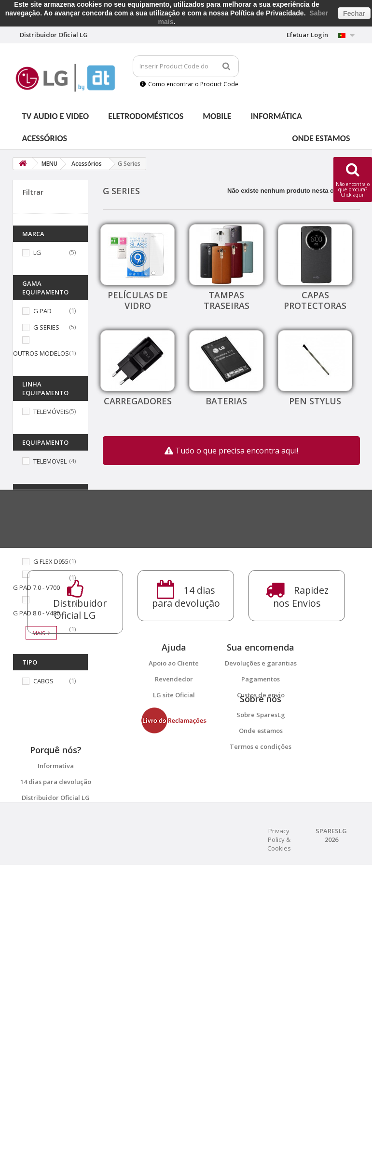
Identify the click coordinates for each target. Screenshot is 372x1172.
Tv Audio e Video (55, 116)
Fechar (354, 13)
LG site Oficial (174, 936)
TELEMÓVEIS (51, 411)
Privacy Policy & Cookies (279, 1146)
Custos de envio (261, 936)
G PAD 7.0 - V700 (36, 587)
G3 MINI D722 (32, 545)
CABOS (43, 681)
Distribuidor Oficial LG (56, 1083)
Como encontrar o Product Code (189, 84)
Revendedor (174, 920)
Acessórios (45, 138)
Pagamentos (260, 920)
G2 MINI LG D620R (58, 519)
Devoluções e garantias (261, 904)
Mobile (217, 116)
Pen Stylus (315, 401)
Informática (276, 116)
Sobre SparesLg (260, 977)
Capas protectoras (315, 300)
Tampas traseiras (226, 300)
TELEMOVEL (50, 461)
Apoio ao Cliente (174, 904)
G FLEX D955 (51, 561)
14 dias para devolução (55, 1067)
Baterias (226, 401)
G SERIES (46, 327)
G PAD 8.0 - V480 (36, 613)
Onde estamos (321, 138)
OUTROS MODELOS (41, 353)
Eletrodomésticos (145, 116)
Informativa (56, 1051)
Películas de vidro (138, 300)
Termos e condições (260, 1009)
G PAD (42, 310)
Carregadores (138, 401)
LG (37, 252)
